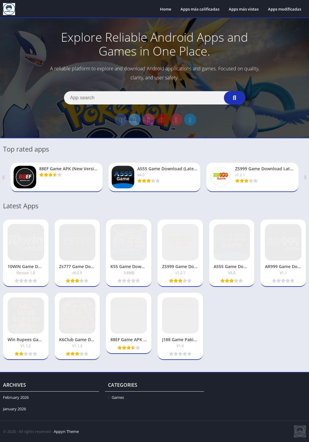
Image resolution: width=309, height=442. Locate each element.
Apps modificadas (284, 9)
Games (118, 397)
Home (165, 9)
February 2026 (16, 397)
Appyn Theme (66, 431)
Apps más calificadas (199, 9)
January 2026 (14, 409)
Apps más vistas (244, 9)
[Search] (154, 97)
